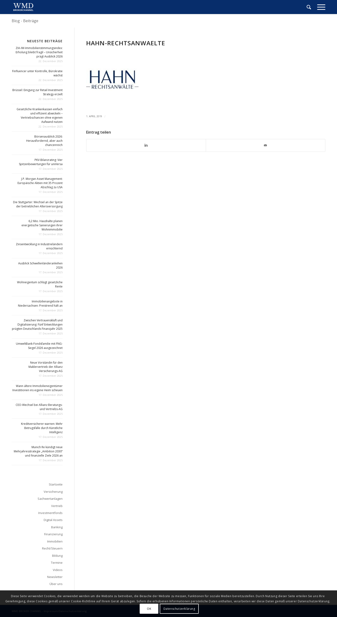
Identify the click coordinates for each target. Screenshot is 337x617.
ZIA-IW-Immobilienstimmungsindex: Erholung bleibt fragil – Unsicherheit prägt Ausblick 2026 (39, 52)
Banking (57, 527)
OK (149, 609)
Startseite (56, 484)
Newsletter (55, 577)
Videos (58, 570)
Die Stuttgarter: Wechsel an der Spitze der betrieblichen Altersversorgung (38, 204)
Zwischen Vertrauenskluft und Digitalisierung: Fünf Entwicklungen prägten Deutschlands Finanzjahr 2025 (37, 324)
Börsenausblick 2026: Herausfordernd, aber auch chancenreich (44, 141)
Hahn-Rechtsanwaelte (125, 43)
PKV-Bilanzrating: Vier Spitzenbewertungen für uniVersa (41, 162)
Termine (57, 562)
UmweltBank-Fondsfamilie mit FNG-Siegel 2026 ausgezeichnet (39, 346)
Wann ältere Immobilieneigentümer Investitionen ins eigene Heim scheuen (37, 388)
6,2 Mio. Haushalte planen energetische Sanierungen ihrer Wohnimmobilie (42, 225)
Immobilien (55, 541)
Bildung (57, 555)
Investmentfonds (50, 513)
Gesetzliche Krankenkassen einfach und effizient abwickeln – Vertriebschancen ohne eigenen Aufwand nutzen (40, 115)
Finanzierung (53, 534)
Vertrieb (57, 506)
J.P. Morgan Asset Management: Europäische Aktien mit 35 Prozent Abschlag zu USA (40, 183)
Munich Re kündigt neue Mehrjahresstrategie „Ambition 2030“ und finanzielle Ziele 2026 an (38, 451)
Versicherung (53, 491)
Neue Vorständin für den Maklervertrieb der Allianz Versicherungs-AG (45, 367)
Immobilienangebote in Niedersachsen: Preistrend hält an (40, 303)
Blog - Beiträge (25, 20)
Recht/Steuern (52, 548)
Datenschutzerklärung (179, 609)
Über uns (56, 584)
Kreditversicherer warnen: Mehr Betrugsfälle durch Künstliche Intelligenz (42, 428)
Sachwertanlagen (50, 498)
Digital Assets (53, 520)
